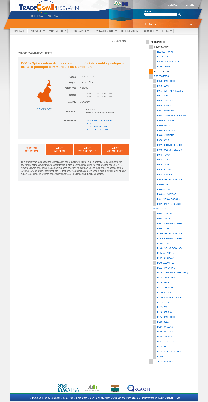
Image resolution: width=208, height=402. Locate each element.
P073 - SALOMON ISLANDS (169, 150)
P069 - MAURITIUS (165, 135)
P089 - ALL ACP (164, 189)
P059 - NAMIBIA (164, 106)
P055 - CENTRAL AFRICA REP (170, 91)
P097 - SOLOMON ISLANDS (169, 224)
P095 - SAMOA (163, 219)
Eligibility (162, 57)
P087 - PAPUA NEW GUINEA (170, 179)
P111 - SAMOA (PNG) (166, 268)
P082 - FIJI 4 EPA (164, 174)
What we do (56, 31)
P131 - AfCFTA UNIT (166, 342)
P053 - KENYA (163, 86)
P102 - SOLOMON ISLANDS (169, 238)
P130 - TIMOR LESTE (166, 337)
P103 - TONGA (163, 243)
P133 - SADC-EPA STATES (169, 351)
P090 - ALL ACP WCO (166, 194)
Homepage (19, 31)
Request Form (165, 52)
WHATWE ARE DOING (87, 149)
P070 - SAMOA (163, 140)
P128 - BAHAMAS (165, 332)
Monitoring (163, 67)
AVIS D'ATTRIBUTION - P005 (97, 130)
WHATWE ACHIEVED (115, 149)
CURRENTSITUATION (31, 149)
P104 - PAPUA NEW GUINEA (170, 248)
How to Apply (161, 47)
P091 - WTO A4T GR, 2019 (169, 199)
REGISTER (189, 4)
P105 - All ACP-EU (165, 253)
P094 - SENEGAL (164, 214)
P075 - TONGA (163, 160)
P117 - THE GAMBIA (166, 287)
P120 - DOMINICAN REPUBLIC (170, 297)
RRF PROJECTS (161, 76)
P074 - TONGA (163, 155)
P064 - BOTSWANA (165, 120)
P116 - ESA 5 (163, 283)
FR (190, 24)
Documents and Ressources (137, 31)
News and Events (103, 31)
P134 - (160, 356)
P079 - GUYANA (164, 170)
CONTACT (173, 4)
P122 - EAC (162, 307)
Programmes (78, 31)
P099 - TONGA (163, 228)
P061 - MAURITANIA (166, 111)
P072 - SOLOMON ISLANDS (169, 145)
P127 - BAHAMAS (165, 327)
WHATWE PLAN (59, 149)
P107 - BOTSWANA (165, 258)
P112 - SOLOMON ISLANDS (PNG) (172, 273)
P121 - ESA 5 (163, 302)
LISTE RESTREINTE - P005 (97, 127)
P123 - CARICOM (164, 312)
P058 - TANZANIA (165, 101)
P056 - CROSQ (163, 96)
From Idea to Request (169, 62)
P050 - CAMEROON (166, 81)
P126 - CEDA (163, 322)
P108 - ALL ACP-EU (165, 263)
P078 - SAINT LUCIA (166, 165)
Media (165, 31)
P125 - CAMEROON (166, 317)
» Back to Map (119, 41)
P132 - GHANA (163, 347)
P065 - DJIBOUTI (164, 125)
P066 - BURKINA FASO (167, 130)
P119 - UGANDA (164, 292)
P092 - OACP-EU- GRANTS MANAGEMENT (167, 206)
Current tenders (163, 361)
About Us (36, 31)
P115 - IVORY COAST (166, 278)
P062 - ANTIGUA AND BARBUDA (171, 115)
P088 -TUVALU (163, 184)
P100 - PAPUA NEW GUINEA (170, 233)
